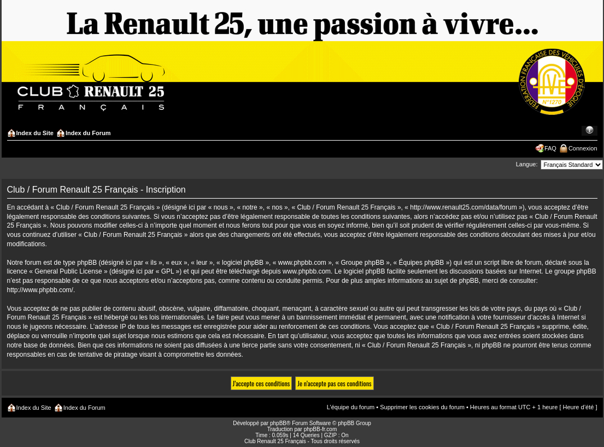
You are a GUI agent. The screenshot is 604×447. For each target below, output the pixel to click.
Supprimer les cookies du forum (422, 407)
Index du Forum (88, 133)
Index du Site (35, 133)
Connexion (582, 148)
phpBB (278, 423)
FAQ (550, 148)
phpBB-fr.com (320, 429)
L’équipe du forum (350, 407)
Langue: (527, 164)
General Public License (68, 271)
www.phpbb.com (307, 271)
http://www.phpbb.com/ (40, 290)
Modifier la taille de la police (589, 131)
